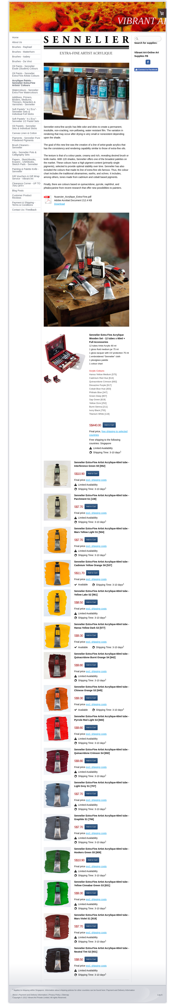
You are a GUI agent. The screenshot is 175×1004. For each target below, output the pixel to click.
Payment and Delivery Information (120, 990)
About (14, 995)
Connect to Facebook (146, 69)
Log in (160, 995)
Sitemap (65, 995)
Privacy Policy (54, 995)
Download (59, 204)
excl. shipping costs (96, 480)
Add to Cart (109, 425)
